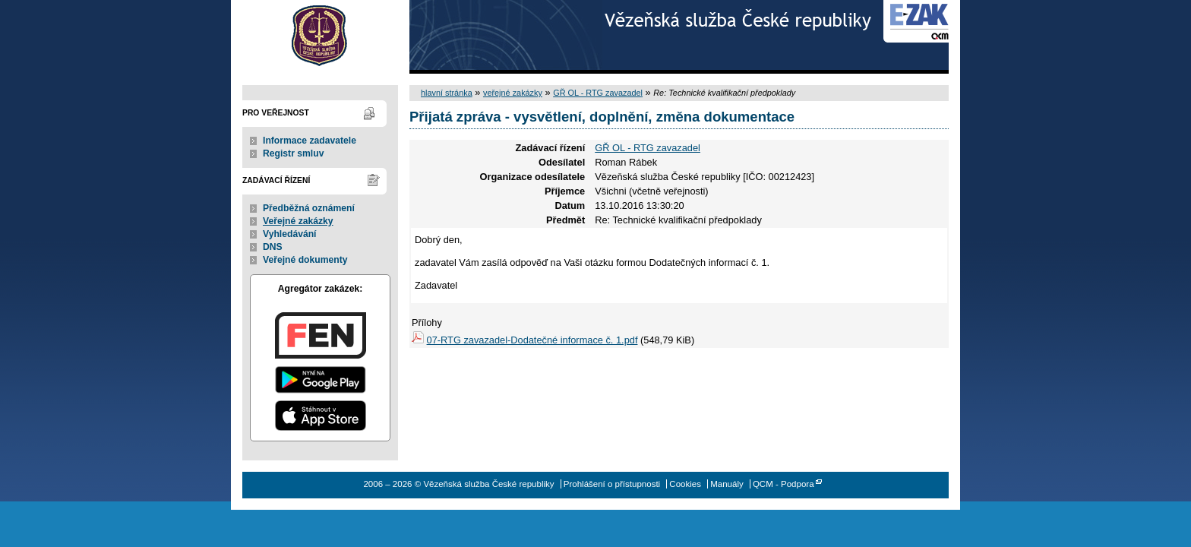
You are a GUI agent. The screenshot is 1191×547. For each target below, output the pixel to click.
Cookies (685, 484)
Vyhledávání (290, 234)
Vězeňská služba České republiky (320, 37)
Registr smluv (293, 153)
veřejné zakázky (512, 92)
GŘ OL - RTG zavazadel (598, 92)
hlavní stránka (446, 92)
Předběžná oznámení (309, 208)
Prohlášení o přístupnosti (612, 484)
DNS (273, 247)
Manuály (727, 484)
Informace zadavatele (309, 140)
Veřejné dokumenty (305, 260)
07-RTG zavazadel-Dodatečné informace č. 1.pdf (532, 340)
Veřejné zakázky (298, 221)
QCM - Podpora (783, 484)
